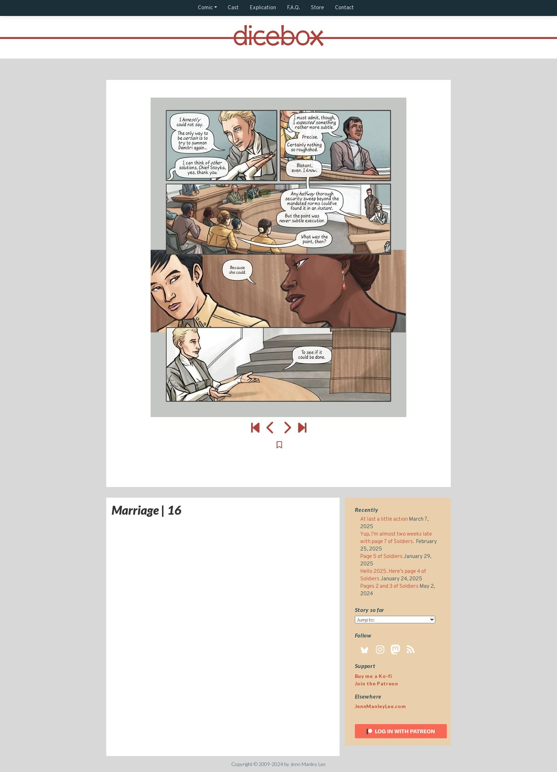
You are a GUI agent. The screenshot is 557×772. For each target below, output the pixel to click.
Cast (233, 8)
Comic (205, 8)
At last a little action (384, 519)
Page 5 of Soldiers (381, 556)
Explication (263, 8)
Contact (344, 8)
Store (317, 8)
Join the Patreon (376, 683)
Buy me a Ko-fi (373, 676)
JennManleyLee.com (380, 706)
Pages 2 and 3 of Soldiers (389, 586)
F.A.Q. (293, 8)
